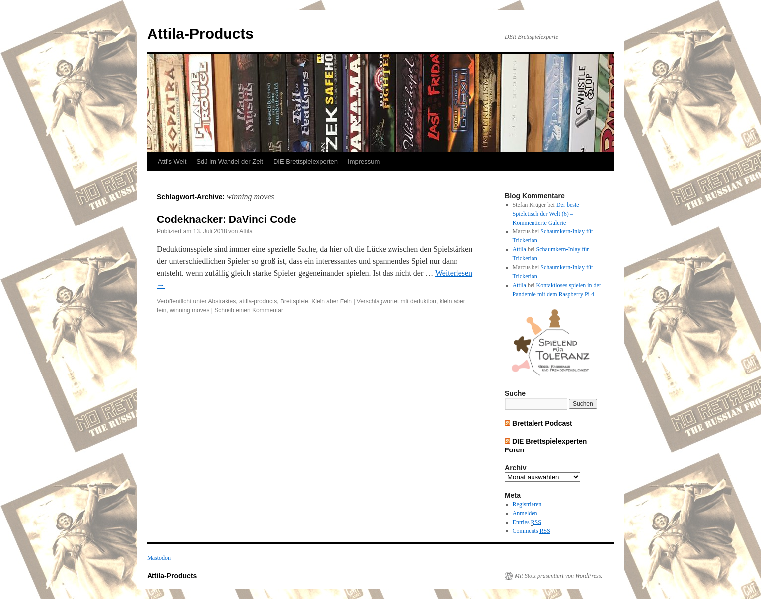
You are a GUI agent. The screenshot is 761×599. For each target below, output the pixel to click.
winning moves (189, 310)
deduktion (423, 301)
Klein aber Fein (331, 301)
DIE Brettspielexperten (305, 161)
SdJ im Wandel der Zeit (229, 161)
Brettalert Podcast (542, 423)
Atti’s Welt (172, 161)
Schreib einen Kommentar (248, 310)
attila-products (258, 301)
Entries (527, 522)
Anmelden (525, 513)
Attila (246, 231)
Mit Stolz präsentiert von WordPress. (558, 575)
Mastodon (159, 557)
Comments (531, 531)
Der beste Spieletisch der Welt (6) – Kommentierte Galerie (546, 213)
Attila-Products (200, 33)
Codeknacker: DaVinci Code (226, 219)
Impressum (364, 161)
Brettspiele (294, 301)
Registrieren (527, 504)
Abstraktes (222, 301)
